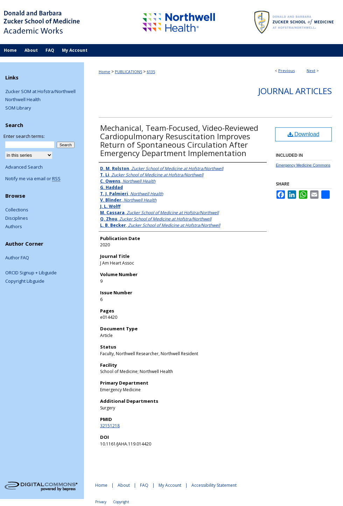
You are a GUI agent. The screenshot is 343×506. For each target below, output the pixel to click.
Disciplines (16, 218)
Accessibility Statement (214, 485)
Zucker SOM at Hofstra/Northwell (40, 91)
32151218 (110, 426)
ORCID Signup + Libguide (31, 273)
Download (304, 134)
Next (311, 70)
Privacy (100, 501)
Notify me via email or (33, 179)
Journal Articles (295, 91)
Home (104, 71)
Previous (286, 70)
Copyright (121, 501)
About (124, 485)
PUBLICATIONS (128, 71)
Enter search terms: (24, 136)
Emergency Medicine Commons (303, 165)
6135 (151, 71)
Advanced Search (24, 167)
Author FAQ (17, 258)
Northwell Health (23, 100)
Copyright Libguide (24, 281)
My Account (170, 485)
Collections (16, 210)
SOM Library (18, 108)
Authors (13, 227)
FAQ (144, 485)
